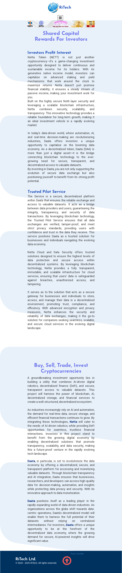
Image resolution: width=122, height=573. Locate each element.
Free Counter (77, 553)
